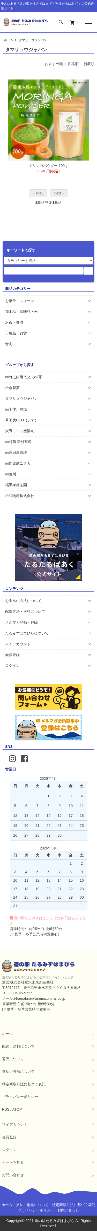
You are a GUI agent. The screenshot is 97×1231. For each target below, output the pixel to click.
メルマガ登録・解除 (21, 622)
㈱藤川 (10, 474)
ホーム (8, 40)
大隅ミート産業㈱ (19, 431)
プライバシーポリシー (20, 1097)
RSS (6, 1109)
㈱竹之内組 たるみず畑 (23, 377)
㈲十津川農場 (16, 409)
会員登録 (12, 655)
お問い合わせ (13, 1175)
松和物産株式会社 (19, 496)
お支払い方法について (23, 601)
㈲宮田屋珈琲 (16, 452)
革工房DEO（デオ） (21, 420)
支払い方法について (18, 1071)
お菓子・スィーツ (19, 301)
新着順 (89, 64)
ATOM (17, 1109)
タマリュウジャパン (33, 40)
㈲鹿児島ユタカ (18, 463)
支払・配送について (32, 1205)
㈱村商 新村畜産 (18, 442)
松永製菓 (12, 388)
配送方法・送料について (25, 611)
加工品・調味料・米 (21, 311)
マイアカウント (18, 644)
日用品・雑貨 (16, 333)
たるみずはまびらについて (27, 633)
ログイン (12, 665)
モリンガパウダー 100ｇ (48, 166)
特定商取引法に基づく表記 (24, 1084)
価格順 (73, 64)
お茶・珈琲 (14, 322)
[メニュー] (88, 22)
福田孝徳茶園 (16, 485)
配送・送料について (18, 1046)
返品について (13, 1059)
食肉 (8, 344)
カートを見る (13, 1162)
